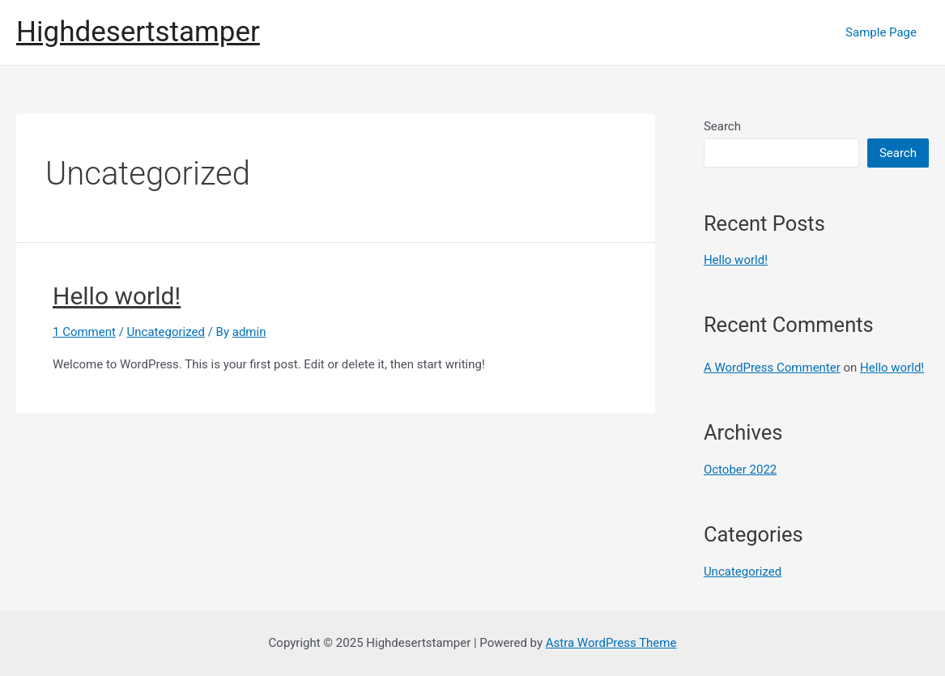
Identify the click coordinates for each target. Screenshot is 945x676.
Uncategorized (166, 332)
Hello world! (117, 296)
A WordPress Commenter (772, 367)
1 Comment (84, 332)
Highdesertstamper (138, 32)
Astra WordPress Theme (611, 643)
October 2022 (740, 469)
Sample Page (881, 32)
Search (722, 126)
